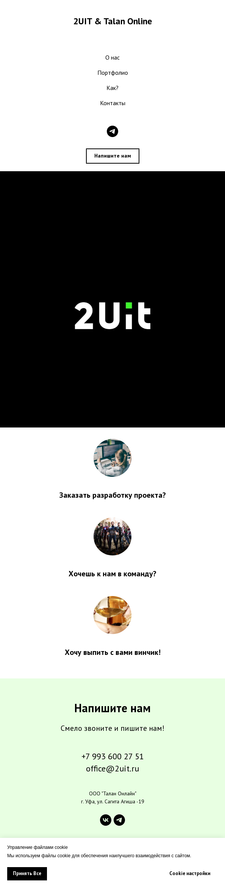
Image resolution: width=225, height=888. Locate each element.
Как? (112, 87)
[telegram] (112, 131)
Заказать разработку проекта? (112, 495)
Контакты (112, 103)
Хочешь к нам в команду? (112, 574)
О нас (112, 57)
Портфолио (112, 72)
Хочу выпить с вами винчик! (113, 652)
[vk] (105, 820)
